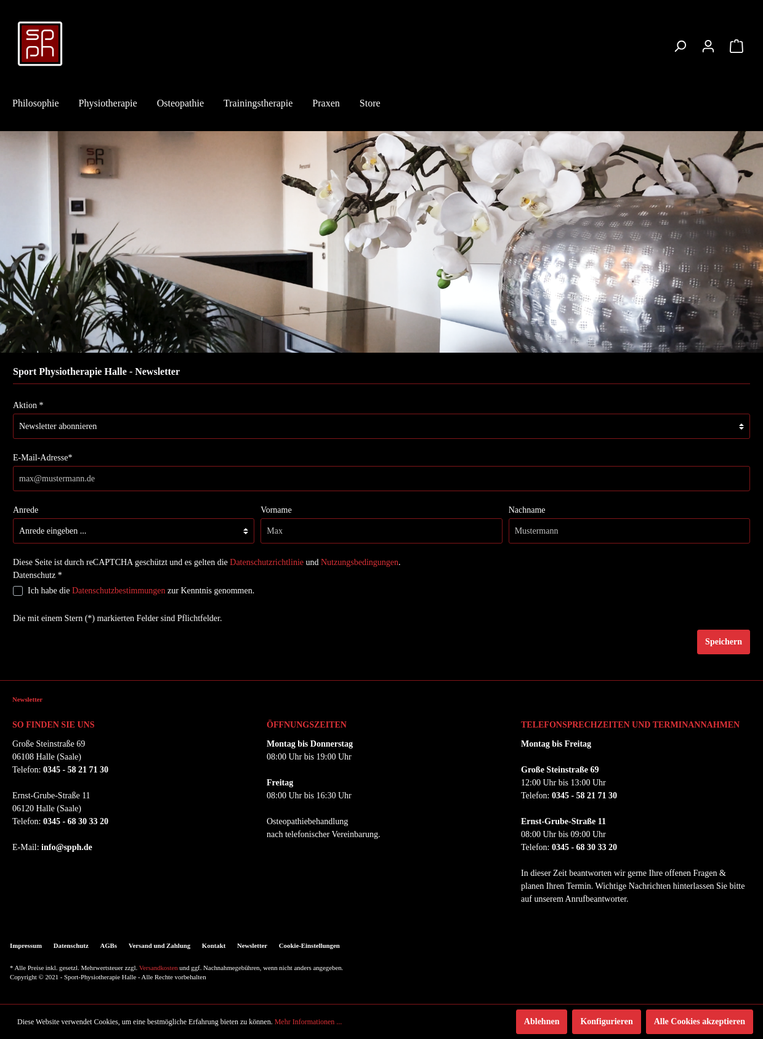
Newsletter (252, 945)
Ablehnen (542, 1021)
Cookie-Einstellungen (309, 945)
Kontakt (213, 945)
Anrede (25, 510)
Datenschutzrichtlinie (267, 562)
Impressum (26, 945)
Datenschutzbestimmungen (119, 590)
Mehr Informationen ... (308, 1021)
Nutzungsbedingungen (359, 562)
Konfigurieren (606, 1021)
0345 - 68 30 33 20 (75, 821)
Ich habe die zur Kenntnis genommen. (141, 590)
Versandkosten (158, 967)
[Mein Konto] (708, 46)
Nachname (527, 510)
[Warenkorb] (736, 46)
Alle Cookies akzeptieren (699, 1021)
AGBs (108, 945)
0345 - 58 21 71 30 (75, 769)
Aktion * (28, 405)
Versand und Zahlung (159, 945)
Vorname (275, 510)
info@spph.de (66, 847)
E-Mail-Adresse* (42, 457)
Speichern (723, 641)
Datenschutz (71, 945)
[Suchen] (680, 46)
